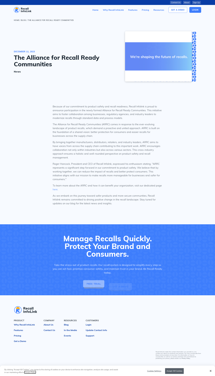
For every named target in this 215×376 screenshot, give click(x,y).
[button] (158, 10)
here (55, 189)
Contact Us (175, 2)
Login (88, 324)
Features (18, 330)
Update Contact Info (96, 330)
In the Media (70, 330)
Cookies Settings (154, 373)
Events (67, 335)
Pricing (17, 335)
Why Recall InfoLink (24, 324)
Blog (66, 324)
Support (90, 335)
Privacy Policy (186, 358)
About (186, 2)
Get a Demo (178, 10)
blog (23, 20)
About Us (48, 324)
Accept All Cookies (174, 373)
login (195, 10)
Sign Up (196, 2)
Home (16, 20)
